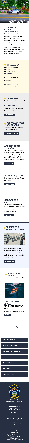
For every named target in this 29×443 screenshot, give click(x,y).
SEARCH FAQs (9, 261)
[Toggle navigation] (27, 2)
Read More (9, 163)
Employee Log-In (14, 432)
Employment (7, 357)
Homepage (14, 430)
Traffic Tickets (8, 374)
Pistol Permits (7, 362)
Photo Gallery (7, 368)
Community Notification (11, 351)
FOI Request (10, 184)
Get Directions (8, 73)
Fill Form (9, 215)
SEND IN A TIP (10, 115)
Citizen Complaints (9, 345)
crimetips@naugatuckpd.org (12, 105)
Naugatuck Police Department (14, 327)
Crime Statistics (12, 133)
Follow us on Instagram (13, 87)
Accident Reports (8, 339)
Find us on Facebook (12, 84)
